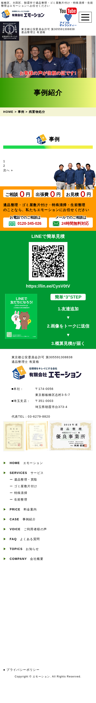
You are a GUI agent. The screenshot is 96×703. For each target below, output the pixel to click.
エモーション (26, 463)
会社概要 (26, 559)
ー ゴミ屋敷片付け (23, 486)
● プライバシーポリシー (21, 669)
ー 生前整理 (18, 499)
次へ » (8, 170)
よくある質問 (25, 539)
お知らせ (24, 549)
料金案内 (23, 509)
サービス (27, 473)
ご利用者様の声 (28, 529)
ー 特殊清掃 (18, 493)
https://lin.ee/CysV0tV (48, 286)
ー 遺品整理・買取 (23, 479)
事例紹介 (23, 519)
